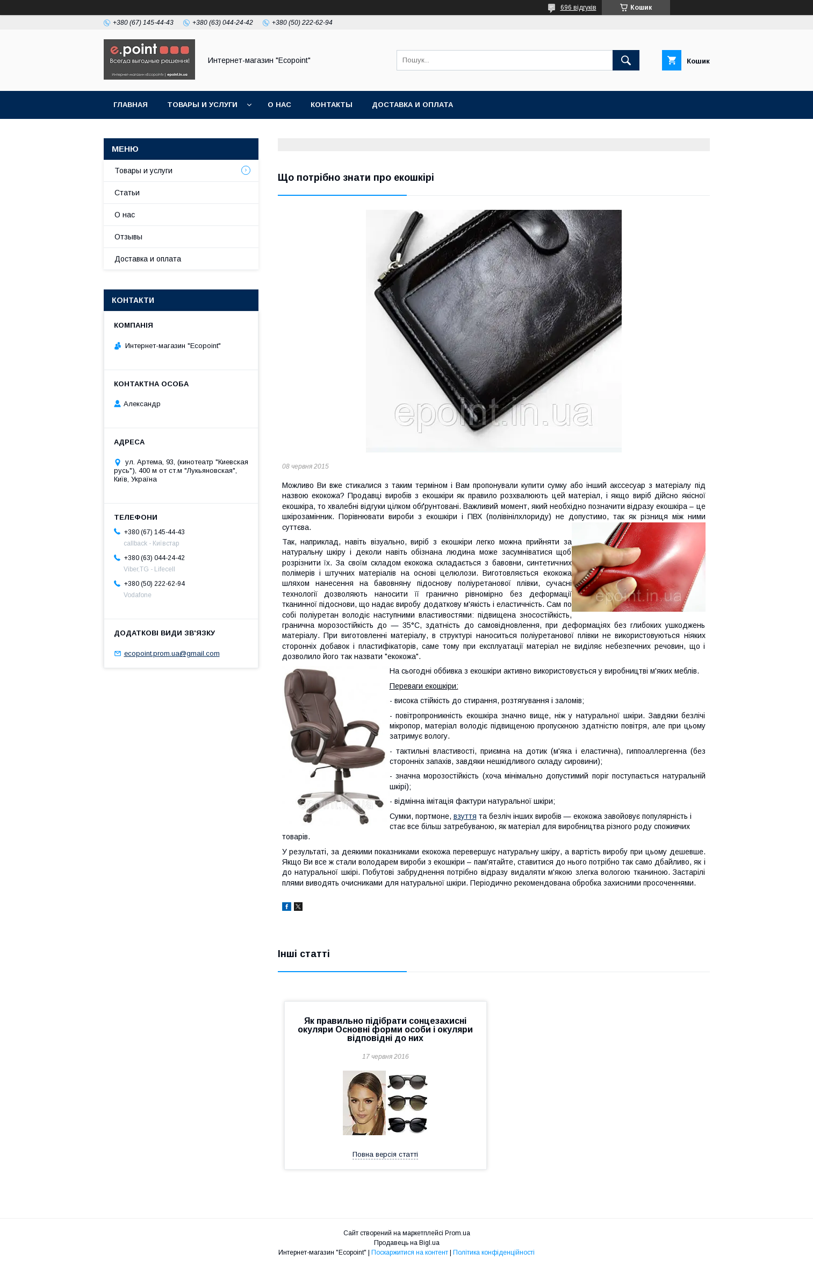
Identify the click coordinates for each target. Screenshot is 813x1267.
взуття (465, 816)
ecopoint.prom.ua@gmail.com (172, 653)
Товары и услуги (202, 105)
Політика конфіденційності (494, 1252)
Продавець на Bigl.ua (407, 1243)
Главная (130, 105)
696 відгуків (578, 7)
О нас (279, 105)
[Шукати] (626, 60)
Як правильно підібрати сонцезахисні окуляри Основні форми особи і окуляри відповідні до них (385, 1029)
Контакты (331, 105)
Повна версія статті (385, 1154)
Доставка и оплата (412, 105)
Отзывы (128, 236)
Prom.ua (457, 1233)
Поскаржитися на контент (409, 1252)
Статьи (127, 192)
